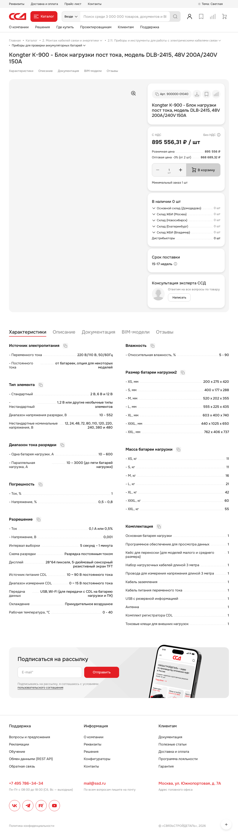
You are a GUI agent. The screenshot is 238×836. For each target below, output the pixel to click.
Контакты (95, 4)
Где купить (65, 27)
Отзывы (112, 71)
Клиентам (126, 27)
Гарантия (166, 766)
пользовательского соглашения (40, 687)
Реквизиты (16, 4)
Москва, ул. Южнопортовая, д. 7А (190, 783)
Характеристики (21, 71)
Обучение (17, 751)
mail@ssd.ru (95, 783)
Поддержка (149, 27)
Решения (42, 27)
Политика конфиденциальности (31, 826)
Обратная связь (22, 766)
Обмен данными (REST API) (31, 759)
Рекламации (19, 744)
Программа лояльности (178, 759)
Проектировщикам (95, 27)
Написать (179, 297)
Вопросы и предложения (29, 737)
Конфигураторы (97, 759)
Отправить (102, 672)
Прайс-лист (72, 4)
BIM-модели (93, 71)
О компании (19, 27)
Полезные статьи (173, 744)
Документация (68, 71)
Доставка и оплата (44, 4)
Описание (45, 71)
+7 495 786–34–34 (26, 783)
